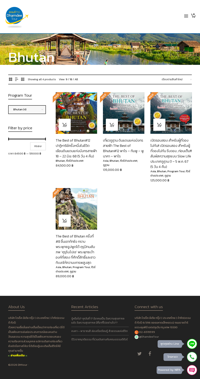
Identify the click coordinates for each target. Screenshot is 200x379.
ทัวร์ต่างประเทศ (74, 161)
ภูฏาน (106, 165)
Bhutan (60, 161)
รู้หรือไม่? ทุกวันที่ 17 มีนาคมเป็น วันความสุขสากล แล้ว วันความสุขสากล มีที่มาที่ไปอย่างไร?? (97, 321)
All (76, 79)
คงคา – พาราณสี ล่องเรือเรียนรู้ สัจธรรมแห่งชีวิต (99, 331)
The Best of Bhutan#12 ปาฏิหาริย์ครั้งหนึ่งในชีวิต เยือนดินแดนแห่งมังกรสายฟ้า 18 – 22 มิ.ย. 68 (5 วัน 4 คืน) (76, 148)
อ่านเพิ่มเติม (18, 355)
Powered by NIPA (169, 370)
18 (71, 79)
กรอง (38, 146)
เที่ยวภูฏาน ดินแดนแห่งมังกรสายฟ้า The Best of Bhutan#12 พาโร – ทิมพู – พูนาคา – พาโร (123, 148)
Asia (105, 161)
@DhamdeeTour (149, 337)
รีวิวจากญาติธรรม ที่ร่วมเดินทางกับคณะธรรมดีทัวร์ (99, 339)
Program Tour (176, 171)
